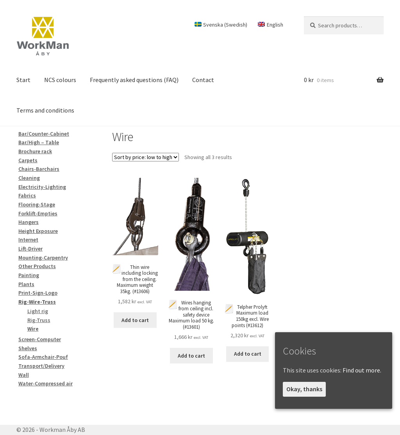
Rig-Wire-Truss (37, 301)
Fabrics (27, 195)
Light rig (37, 311)
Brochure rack (35, 151)
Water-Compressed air (45, 383)
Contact (203, 80)
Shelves (27, 348)
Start (23, 80)
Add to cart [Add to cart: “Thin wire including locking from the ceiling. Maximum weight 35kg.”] (135, 320)
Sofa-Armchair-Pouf (43, 356)
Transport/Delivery (41, 365)
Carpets (28, 160)
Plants (26, 284)
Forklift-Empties (37, 213)
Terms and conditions (45, 110)
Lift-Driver (30, 248)
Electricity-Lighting (42, 186)
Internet (28, 239)
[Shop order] (145, 157)
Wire (33, 328)
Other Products (37, 266)
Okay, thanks (304, 389)
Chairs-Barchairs (38, 168)
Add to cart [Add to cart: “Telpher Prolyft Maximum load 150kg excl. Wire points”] (247, 353)
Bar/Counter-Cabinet (43, 133)
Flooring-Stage (36, 204)
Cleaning (29, 177)
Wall (23, 374)
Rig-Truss (38, 320)
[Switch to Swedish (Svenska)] (220, 24)
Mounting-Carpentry (43, 257)
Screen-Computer (39, 339)
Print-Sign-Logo (37, 292)
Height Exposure (38, 231)
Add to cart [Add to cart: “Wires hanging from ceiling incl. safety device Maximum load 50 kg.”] (191, 355)
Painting (28, 275)
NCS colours (60, 80)
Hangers (28, 222)
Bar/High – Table (38, 142)
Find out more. (362, 370)
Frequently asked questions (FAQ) (134, 80)
